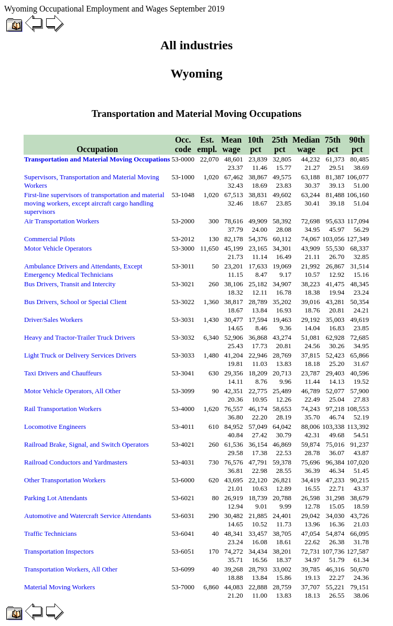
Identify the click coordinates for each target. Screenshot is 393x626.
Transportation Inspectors (59, 551)
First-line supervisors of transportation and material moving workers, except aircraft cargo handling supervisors (94, 203)
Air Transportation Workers (61, 221)
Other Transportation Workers (64, 480)
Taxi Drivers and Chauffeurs (63, 373)
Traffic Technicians (50, 533)
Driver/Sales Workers (53, 319)
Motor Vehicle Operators (58, 248)
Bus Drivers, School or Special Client (75, 302)
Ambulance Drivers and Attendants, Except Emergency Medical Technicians (83, 270)
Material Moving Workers (59, 587)
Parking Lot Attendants (56, 498)
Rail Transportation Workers (63, 409)
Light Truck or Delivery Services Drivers (80, 355)
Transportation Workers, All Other (70, 569)
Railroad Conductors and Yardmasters (75, 462)
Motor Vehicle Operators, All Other (72, 391)
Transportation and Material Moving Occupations (97, 159)
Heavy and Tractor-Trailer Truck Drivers (79, 337)
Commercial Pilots (49, 239)
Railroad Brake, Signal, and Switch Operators (86, 444)
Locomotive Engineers (55, 426)
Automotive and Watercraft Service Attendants (87, 516)
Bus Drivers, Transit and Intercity (69, 284)
